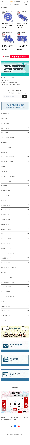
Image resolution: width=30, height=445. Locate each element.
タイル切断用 (4, 118)
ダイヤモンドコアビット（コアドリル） (10, 253)
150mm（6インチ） (5, 210)
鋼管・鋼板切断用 (5, 190)
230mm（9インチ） (6, 224)
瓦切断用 (3, 166)
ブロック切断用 (5, 128)
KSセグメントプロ (5, 306)
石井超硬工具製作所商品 (7, 282)
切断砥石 (3, 272)
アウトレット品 (5, 320)
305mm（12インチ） (6, 234)
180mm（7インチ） (17, 4)
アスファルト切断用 (6, 195)
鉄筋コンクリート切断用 (7, 161)
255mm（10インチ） (6, 229)
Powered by (15, 437)
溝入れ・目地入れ (5, 262)
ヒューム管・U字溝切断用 (7, 157)
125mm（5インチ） (5, 205)
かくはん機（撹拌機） (6, 287)
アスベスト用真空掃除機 (7, 296)
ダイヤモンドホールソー (7, 277)
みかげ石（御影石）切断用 (7, 123)
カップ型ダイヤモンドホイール (8, 267)
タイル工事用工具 (5, 291)
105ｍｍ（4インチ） (6, 200)
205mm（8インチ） (6, 219)
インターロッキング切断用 (7, 137)
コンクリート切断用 (8, 4)
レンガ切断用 (4, 133)
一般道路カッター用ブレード (8, 258)
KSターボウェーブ (5, 315)
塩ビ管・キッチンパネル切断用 (8, 176)
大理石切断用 (4, 152)
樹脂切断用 (4, 185)
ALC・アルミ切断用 (6, 181)
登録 (25, 96)
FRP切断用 (4, 171)
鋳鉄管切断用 (4, 142)
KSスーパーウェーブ (6, 301)
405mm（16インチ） (6, 243)
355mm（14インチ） (6, 238)
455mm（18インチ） (6, 248)
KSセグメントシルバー (7, 311)
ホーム (2, 4)
